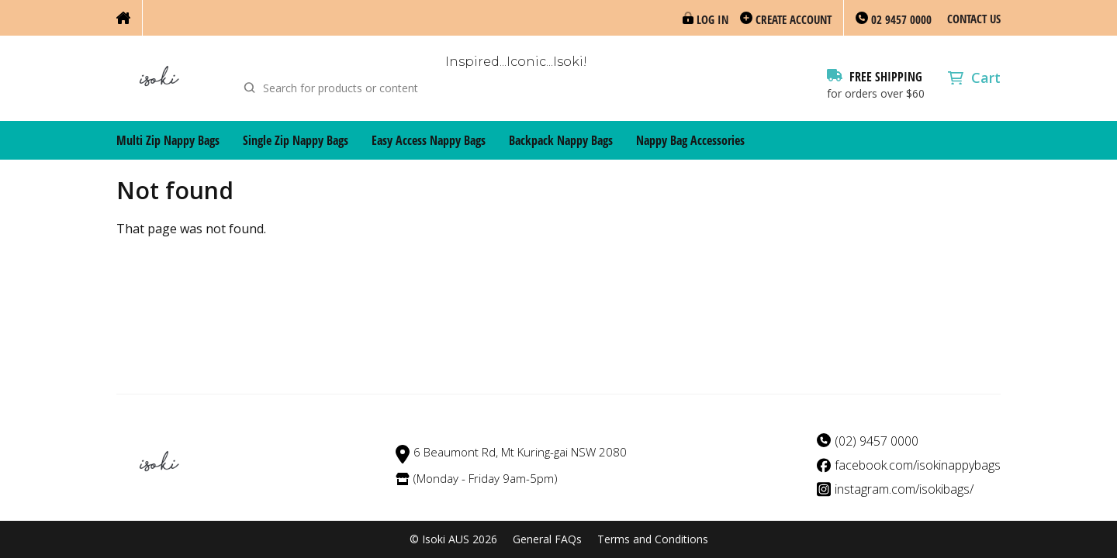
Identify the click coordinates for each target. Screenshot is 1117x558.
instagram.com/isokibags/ (904, 489)
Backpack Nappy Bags (561, 140)
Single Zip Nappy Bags (295, 140)
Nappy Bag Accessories (690, 140)
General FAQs (547, 539)
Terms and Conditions (652, 539)
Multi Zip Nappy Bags (168, 140)
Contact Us (974, 18)
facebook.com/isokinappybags (918, 465)
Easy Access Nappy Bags (429, 140)
